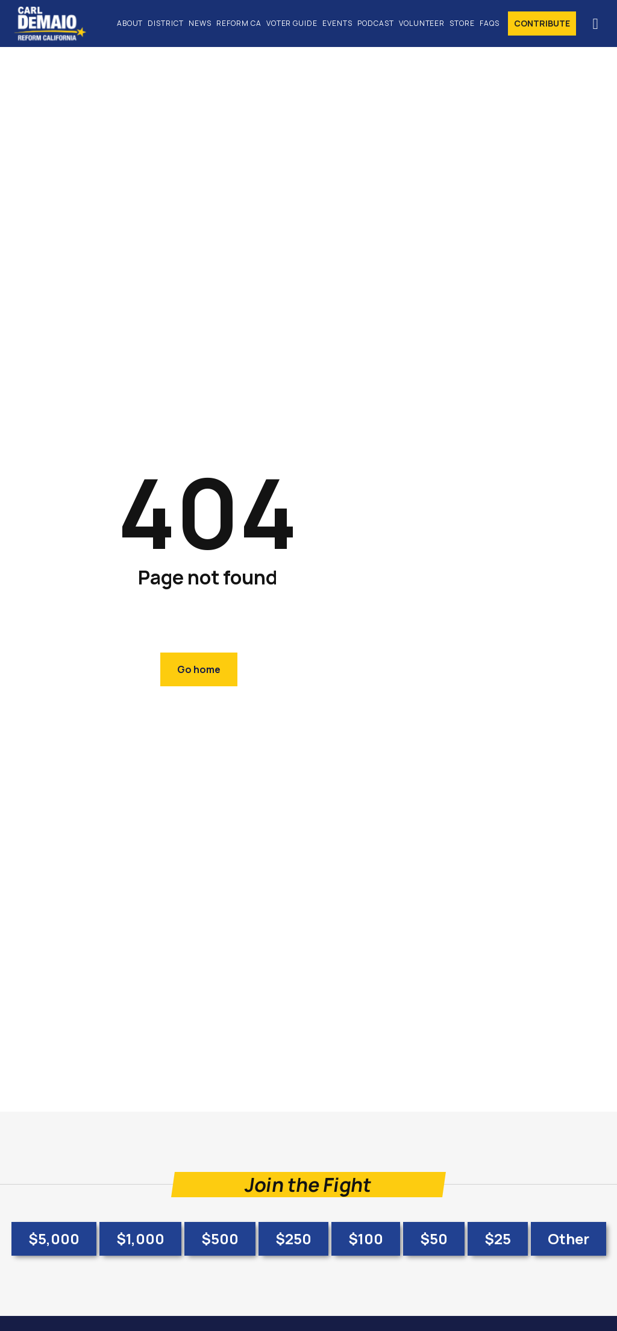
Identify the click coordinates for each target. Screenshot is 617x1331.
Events (337, 23)
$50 (434, 1238)
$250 (293, 1238)
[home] (56, 23)
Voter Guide (292, 23)
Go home (199, 669)
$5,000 (54, 1238)
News (200, 23)
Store (462, 23)
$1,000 (140, 1238)
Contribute (542, 23)
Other (568, 1238)
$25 (497, 1238)
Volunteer (422, 23)
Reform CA (239, 23)
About (130, 23)
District (166, 23)
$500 (220, 1238)
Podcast (375, 23)
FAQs (490, 23)
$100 (365, 1238)
